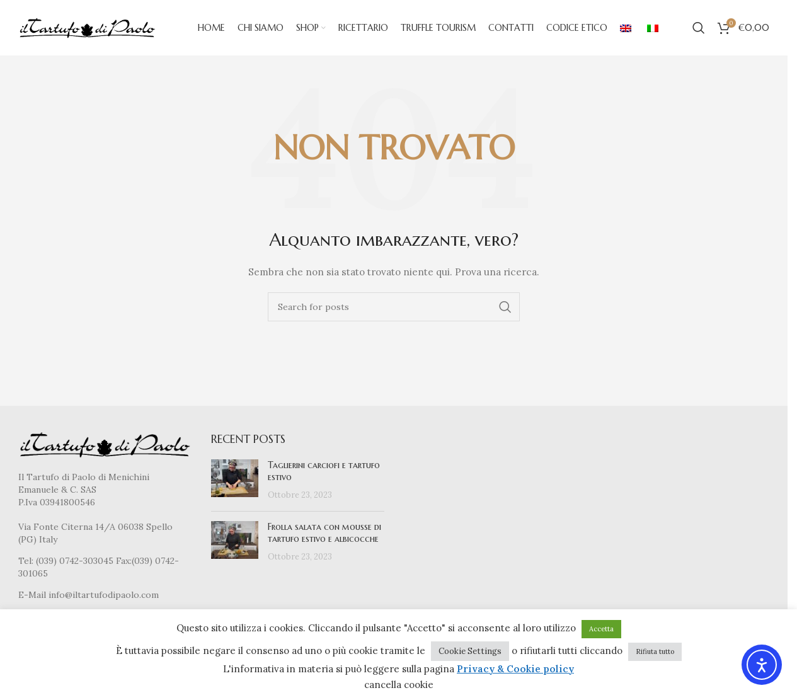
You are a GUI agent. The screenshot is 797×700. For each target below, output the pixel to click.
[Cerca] (698, 28)
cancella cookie (398, 685)
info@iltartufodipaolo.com (104, 596)
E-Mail (33, 596)
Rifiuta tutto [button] (655, 651)
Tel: (27, 562)
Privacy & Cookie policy (515, 669)
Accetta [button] (601, 628)
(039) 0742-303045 (74, 562)
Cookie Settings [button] (470, 651)
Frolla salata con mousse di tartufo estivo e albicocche (324, 534)
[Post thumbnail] (234, 482)
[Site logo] (87, 27)
